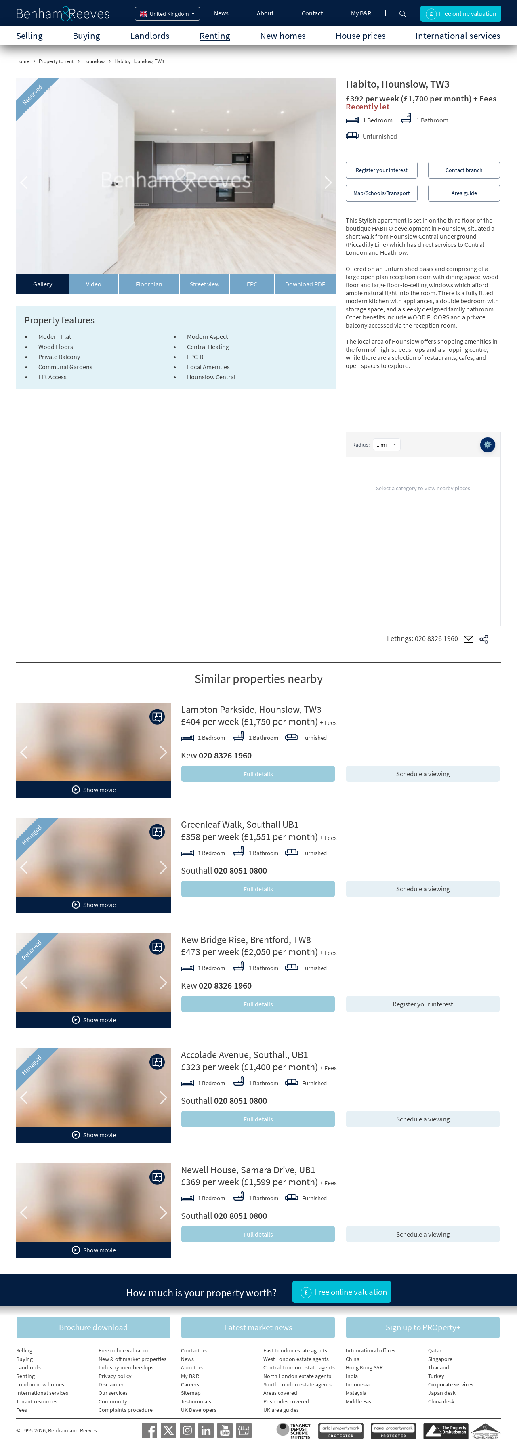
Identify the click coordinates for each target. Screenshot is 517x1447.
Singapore (440, 1356)
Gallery (42, 284)
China (352, 1356)
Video (93, 284)
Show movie (94, 789)
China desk (441, 1399)
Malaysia (356, 1390)
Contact (312, 13)
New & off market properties (132, 1356)
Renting (215, 35)
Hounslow (94, 61)
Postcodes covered (286, 1399)
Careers (190, 1382)
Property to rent (56, 61)
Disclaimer (111, 1382)
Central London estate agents (299, 1365)
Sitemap (191, 1390)
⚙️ (487, 445)
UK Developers (198, 1407)
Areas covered (280, 1390)
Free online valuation (124, 1348)
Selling (29, 35)
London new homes (40, 1382)
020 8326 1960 (436, 638)
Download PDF (305, 284)
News (221, 13)
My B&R (361, 13)
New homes (283, 35)
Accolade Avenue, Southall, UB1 (244, 1054)
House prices (361, 35)
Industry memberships (126, 1365)
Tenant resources (36, 1399)
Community (113, 1399)
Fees (21, 1407)
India (352, 1373)
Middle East (359, 1399)
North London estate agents (297, 1373)
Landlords (150, 35)
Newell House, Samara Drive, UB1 (248, 1169)
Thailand (438, 1365)
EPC (252, 284)
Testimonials (196, 1399)
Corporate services (450, 1382)
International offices (370, 1348)
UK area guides (281, 1407)
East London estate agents (295, 1348)
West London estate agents (296, 1356)
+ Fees (484, 98)
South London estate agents (297, 1382)
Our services (113, 1390)
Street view (204, 284)
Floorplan (149, 284)
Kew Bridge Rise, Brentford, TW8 (246, 939)
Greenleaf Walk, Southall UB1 (240, 824)
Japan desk (442, 1390)
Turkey (436, 1373)
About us (192, 1365)
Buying (86, 35)
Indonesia (358, 1382)
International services (458, 35)
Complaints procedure (126, 1407)
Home (22, 61)
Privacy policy (115, 1373)
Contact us (194, 1348)
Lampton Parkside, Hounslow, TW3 (251, 709)
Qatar (434, 1348)
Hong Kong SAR (364, 1365)
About (265, 13)
